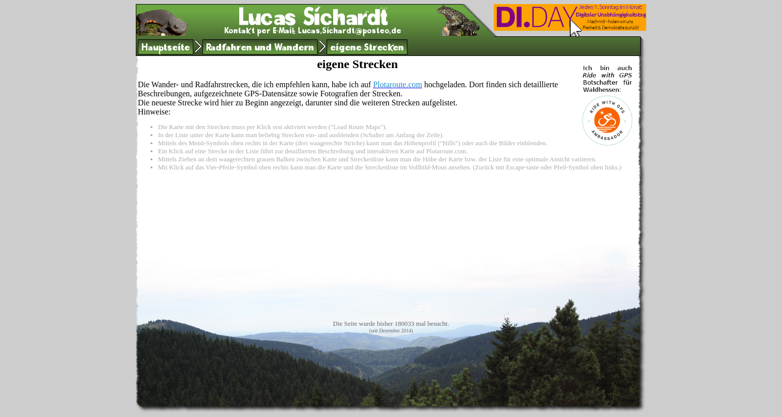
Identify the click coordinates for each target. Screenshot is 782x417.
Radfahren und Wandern (260, 48)
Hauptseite (165, 48)
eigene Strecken (367, 48)
